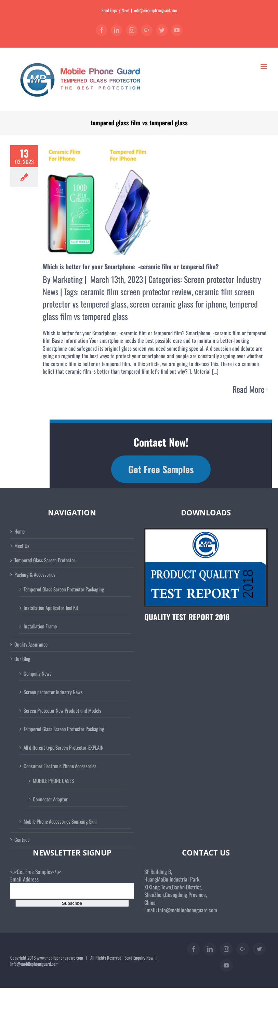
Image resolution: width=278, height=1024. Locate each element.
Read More (248, 389)
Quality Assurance (31, 644)
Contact (21, 839)
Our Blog (22, 658)
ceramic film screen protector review (136, 291)
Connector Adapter (50, 799)
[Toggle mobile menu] (264, 66)
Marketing (67, 279)
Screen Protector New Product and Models (62, 710)
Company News (38, 673)
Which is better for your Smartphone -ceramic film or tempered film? (131, 266)
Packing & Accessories (34, 574)
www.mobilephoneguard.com (60, 957)
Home (19, 531)
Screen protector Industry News (53, 692)
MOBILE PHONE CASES (53, 780)
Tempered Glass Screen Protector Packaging (64, 589)
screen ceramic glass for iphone (178, 304)
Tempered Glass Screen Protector (44, 560)
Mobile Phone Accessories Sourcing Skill (60, 821)
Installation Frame (40, 626)
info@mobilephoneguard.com (155, 10)
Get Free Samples (161, 469)
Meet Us (21, 545)
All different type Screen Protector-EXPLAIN (64, 747)
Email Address (24, 879)
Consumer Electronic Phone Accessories (60, 766)
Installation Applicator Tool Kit (51, 607)
